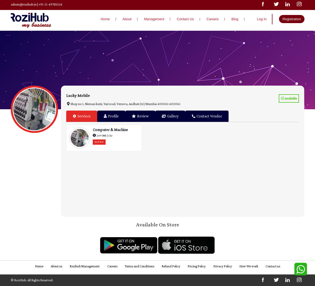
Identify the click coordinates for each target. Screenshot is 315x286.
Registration (291, 19)
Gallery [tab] (170, 116)
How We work (249, 266)
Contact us (274, 266)
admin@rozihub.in (24, 4)
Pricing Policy (197, 266)
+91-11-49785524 (51, 4)
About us (55, 266)
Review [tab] (140, 116)
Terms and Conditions (139, 266)
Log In (262, 19)
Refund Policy (171, 266)
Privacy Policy (223, 266)
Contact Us (185, 19)
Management (154, 19)
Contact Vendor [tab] (207, 116)
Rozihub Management (84, 266)
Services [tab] (82, 116)
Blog (234, 19)
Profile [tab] (111, 116)
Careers (212, 19)
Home (105, 19)
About (126, 19)
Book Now (99, 142)
